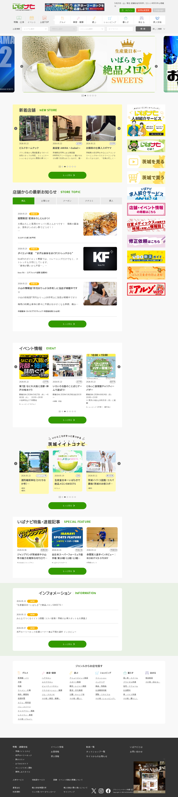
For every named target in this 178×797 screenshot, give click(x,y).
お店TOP (44, 22)
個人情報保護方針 (39, 788)
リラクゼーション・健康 (52, 690)
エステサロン (47, 682)
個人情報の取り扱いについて (76, 788)
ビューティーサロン (50, 686)
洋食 (20, 682)
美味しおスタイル (22, 772)
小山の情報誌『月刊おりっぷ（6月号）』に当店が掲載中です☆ (47, 290)
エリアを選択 (29, 29)
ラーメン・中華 (24, 690)
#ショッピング (58, 404)
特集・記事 (19, 22)
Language (158, 10)
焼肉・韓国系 (23, 694)
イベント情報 (57, 747)
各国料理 (21, 698)
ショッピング (110, 22)
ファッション (101, 678)
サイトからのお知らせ (96, 756)
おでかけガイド (21, 764)
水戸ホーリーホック (23, 755)
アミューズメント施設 (79, 678)
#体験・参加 (23, 404)
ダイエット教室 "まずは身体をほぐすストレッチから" (45, 253)
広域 (111, 475)
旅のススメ (20, 759)
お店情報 (55, 751)
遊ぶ (94, 22)
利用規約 (16, 792)
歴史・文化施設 (76, 690)
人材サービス (18, 780)
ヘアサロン (46, 678)
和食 (20, 686)
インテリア (100, 682)
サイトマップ (69, 792)
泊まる (141, 22)
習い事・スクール (130, 678)
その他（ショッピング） (105, 698)
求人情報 (157, 22)
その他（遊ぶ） (76, 698)
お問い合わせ (136, 751)
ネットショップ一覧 (95, 751)
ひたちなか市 (74, 475)
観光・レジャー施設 (78, 686)
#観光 (56, 490)
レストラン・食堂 (25, 715)
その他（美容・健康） (51, 698)
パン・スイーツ (24, 707)
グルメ (62, 22)
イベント (32, 22)
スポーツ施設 (75, 682)
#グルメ (66, 404)
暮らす (126, 22)
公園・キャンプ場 (77, 694)
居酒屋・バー (23, 678)
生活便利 (127, 690)
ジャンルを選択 (86, 29)
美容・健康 (78, 22)
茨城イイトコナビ (22, 751)
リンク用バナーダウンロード (44, 792)
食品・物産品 (101, 686)
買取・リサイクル (102, 694)
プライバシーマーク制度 (121, 789)
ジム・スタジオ (48, 694)
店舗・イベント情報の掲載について (68, 780)
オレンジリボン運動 (23, 768)
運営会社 (16, 788)
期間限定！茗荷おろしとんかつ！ (34, 218)
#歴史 (56, 488)
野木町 (43, 475)
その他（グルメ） (25, 719)
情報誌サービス (38, 780)
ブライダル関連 (129, 682)
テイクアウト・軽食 (26, 711)
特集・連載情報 (20, 747)
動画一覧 (90, 747)
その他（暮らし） (130, 698)
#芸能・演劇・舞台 (35, 404)
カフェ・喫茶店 (24, 703)
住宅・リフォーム (130, 686)
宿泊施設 (149, 678)
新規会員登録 (143, 10)
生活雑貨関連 (101, 690)
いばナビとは (136, 747)
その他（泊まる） (152, 682)
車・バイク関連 (129, 694)
